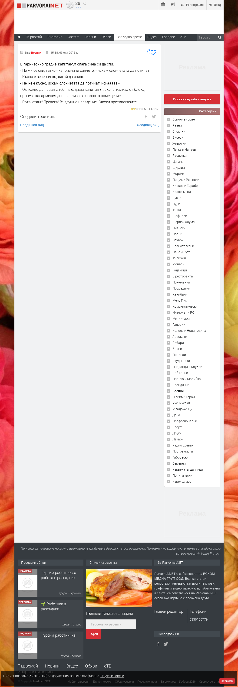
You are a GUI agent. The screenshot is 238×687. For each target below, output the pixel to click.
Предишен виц (32, 125)
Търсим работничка (58, 635)
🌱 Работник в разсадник (53, 607)
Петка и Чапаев (184, 149)
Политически (182, 475)
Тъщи (176, 210)
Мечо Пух (179, 300)
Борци (177, 348)
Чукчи (176, 197)
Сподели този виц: (37, 116)
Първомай (28, 666)
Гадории (178, 324)
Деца (176, 415)
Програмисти (182, 451)
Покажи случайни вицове (192, 99)
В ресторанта (182, 276)
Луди (176, 204)
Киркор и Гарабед (185, 185)
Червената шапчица (187, 469)
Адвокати (179, 336)
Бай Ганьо (180, 373)
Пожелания (181, 282)
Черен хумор (182, 481)
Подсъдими (181, 288)
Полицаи (179, 354)
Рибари (178, 342)
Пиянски (178, 228)
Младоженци (182, 409)
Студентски (181, 360)
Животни (179, 143)
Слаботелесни (183, 246)
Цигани (178, 161)
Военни (36, 52)
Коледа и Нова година (189, 330)
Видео (72, 666)
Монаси (178, 264)
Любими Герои (183, 397)
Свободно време (129, 37)
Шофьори (179, 216)
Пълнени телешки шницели (109, 613)
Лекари (178, 439)
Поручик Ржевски (185, 179)
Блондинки (180, 385)
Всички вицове (183, 119)
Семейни (179, 463)
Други (177, 433)
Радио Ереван (183, 445)
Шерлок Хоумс (183, 222)
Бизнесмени (181, 191)
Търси (93, 634)
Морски (178, 173)
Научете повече (112, 676)
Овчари (178, 240)
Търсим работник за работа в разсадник (58, 575)
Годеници (179, 270)
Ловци (177, 234)
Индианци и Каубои (187, 367)
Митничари (181, 318)
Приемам (227, 681)
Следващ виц (148, 125)
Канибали (180, 294)
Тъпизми (179, 258)
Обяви (91, 666)
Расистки (179, 155)
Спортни (178, 131)
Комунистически (185, 306)
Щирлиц (178, 167)
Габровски (180, 457)
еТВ (107, 666)
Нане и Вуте (181, 252)
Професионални (184, 421)
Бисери (177, 137)
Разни (177, 125)
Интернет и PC (183, 312)
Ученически (181, 403)
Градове (168, 37)
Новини (90, 37)
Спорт (177, 427)
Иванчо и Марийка (186, 379)
